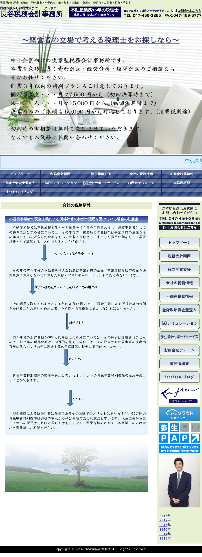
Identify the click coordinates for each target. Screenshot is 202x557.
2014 (163, 534)
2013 (163, 539)
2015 (163, 530)
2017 (163, 520)
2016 (163, 525)
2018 (163, 516)
